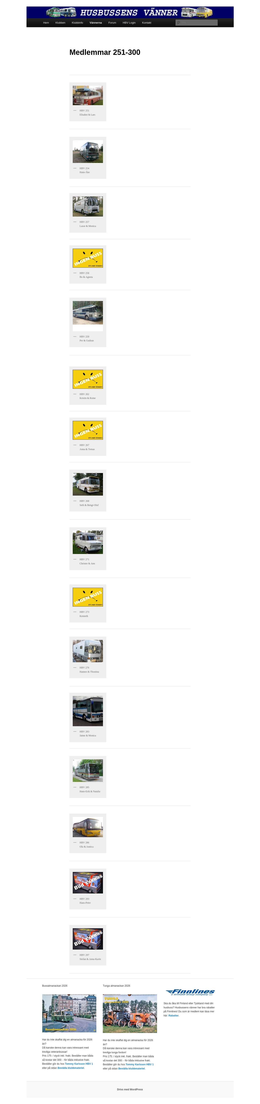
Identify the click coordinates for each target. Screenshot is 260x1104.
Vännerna (96, 22)
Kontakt (146, 22)
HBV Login (129, 22)
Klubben (60, 22)
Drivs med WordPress (130, 1089)
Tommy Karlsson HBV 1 (79, 1063)
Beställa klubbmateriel (71, 1068)
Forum (112, 22)
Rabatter (173, 1015)
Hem (46, 22)
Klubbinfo (77, 22)
